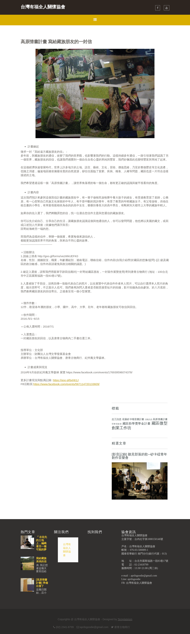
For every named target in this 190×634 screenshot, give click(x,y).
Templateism (125, 619)
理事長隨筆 (117, 424)
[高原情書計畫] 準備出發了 (42, 582)
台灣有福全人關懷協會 (43, 6)
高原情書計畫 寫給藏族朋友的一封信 (56, 41)
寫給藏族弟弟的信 (41, 560)
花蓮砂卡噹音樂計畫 (133, 419)
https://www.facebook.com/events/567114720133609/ (66, 384)
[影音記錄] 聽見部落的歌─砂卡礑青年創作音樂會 (139, 456)
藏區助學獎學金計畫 (137, 423)
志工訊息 (116, 419)
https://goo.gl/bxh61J (65, 380)
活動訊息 (148, 419)
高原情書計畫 (160, 419)
